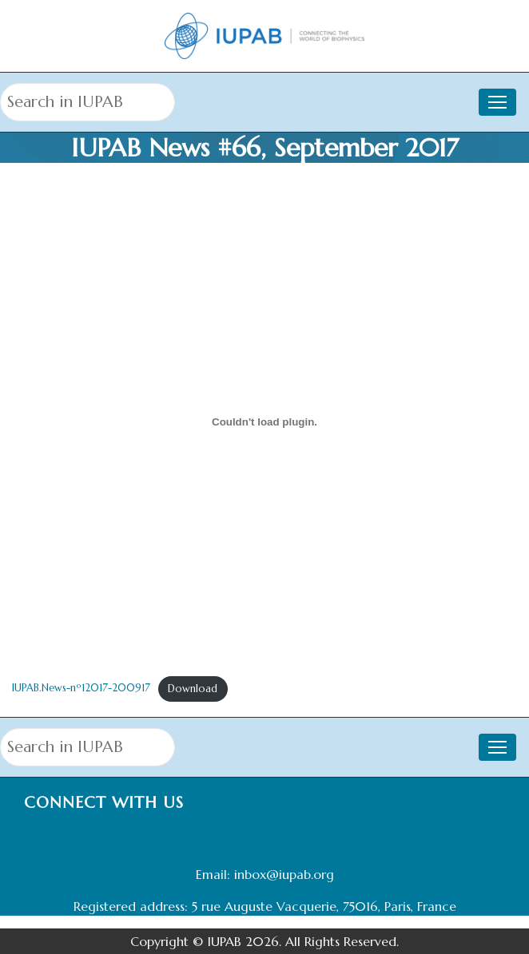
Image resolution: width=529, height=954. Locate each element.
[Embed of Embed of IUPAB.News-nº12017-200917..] (264, 421)
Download (192, 689)
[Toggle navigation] (497, 102)
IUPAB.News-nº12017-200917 (81, 689)
